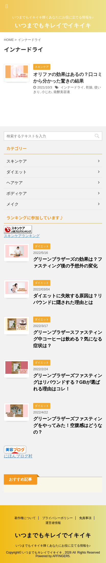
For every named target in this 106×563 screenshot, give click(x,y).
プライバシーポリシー (57, 518)
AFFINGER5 (60, 556)
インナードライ (72, 87)
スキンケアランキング (22, 236)
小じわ (47, 92)
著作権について (25, 518)
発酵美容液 (61, 92)
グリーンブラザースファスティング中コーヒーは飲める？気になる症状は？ (67, 339)
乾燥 (89, 87)
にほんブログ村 (18, 456)
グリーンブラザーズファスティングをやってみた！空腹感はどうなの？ (67, 425)
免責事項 (85, 518)
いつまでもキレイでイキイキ (53, 25)
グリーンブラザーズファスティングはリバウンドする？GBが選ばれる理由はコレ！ (67, 382)
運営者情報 (53, 523)
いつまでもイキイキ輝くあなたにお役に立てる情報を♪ (53, 545)
